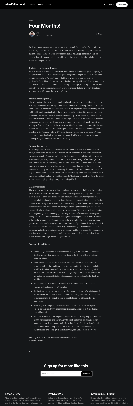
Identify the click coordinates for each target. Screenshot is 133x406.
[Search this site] (105, 4)
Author (48, 5)
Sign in (111, 4)
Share (100, 34)
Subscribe (122, 4)
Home (32, 5)
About (40, 5)
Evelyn (31, 20)
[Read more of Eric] (32, 34)
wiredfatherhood (15, 4)
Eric (37, 33)
